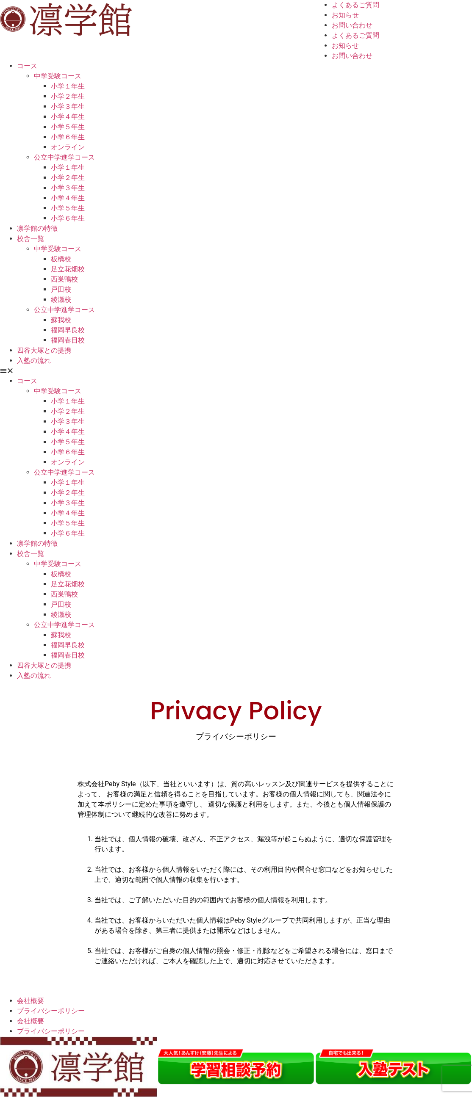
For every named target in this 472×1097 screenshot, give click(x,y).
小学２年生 (68, 96)
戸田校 (61, 289)
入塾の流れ (34, 360)
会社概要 (30, 1001)
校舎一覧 (30, 239)
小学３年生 (68, 106)
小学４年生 (68, 117)
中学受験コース (57, 76)
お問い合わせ (352, 25)
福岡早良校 (68, 330)
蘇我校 (61, 320)
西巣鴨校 (64, 279)
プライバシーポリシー (51, 1011)
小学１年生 (68, 86)
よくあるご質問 (355, 5)
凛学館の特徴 (37, 228)
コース (27, 66)
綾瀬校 (61, 300)
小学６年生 (68, 137)
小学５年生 (68, 127)
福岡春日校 (68, 340)
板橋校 (61, 259)
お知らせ (345, 15)
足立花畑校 (68, 269)
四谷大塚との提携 (44, 350)
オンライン (68, 147)
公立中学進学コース (64, 157)
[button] (236, 371)
